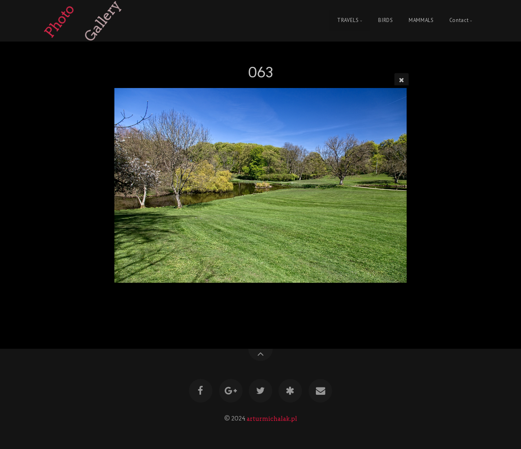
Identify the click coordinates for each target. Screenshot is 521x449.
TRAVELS (348, 20)
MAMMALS (421, 20)
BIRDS (385, 20)
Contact (458, 20)
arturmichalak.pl (272, 418)
